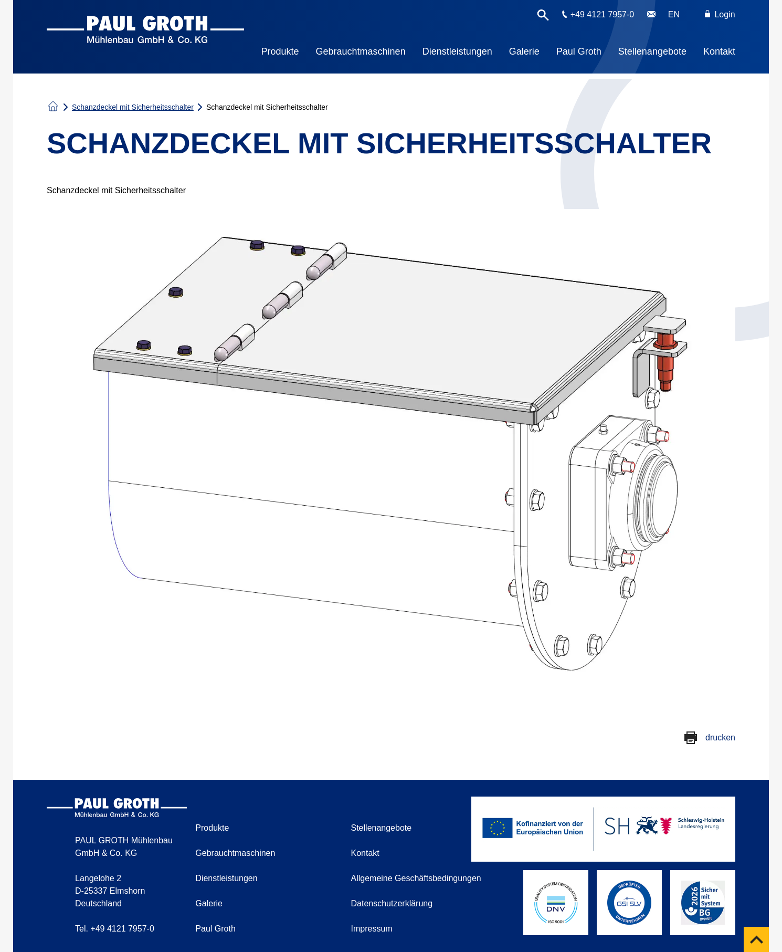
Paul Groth (578, 51)
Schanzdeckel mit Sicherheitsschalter (133, 107)
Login (720, 14)
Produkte (280, 51)
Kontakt (719, 51)
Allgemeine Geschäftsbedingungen (416, 878)
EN (674, 14)
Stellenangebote (652, 51)
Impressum (372, 928)
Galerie (524, 51)
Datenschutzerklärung (392, 903)
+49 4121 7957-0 (602, 14)
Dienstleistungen (457, 51)
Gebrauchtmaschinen (361, 51)
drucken (720, 737)
